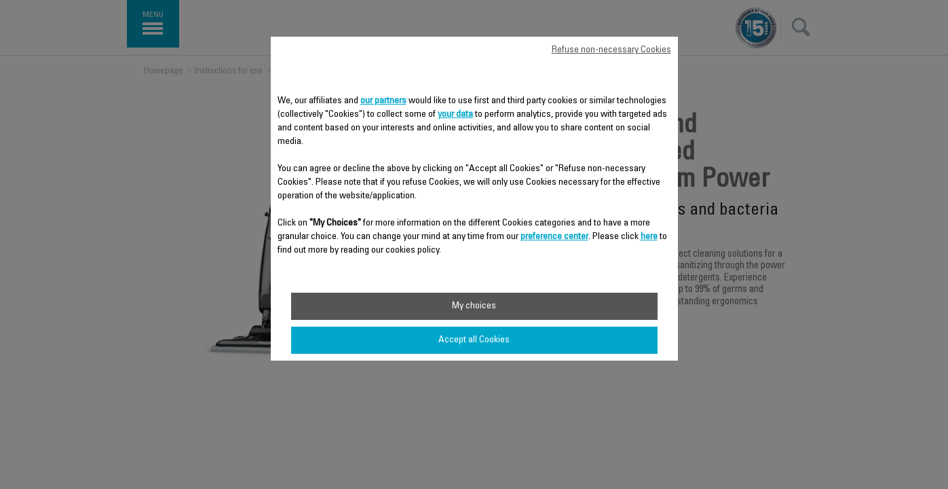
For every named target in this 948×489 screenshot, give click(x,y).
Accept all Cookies (474, 340)
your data (455, 115)
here (649, 237)
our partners (383, 101)
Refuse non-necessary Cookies (611, 50)
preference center (554, 237)
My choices (474, 306)
